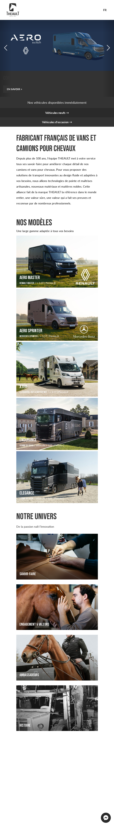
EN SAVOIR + (15, 89)
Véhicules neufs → (57, 112)
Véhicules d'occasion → (57, 122)
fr (105, 10)
